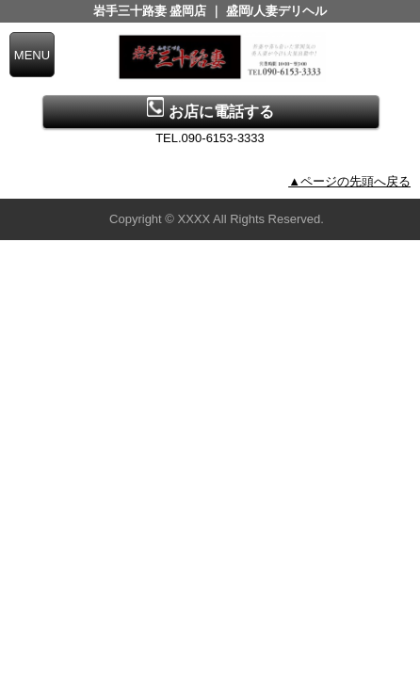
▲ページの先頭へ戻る (349, 181)
